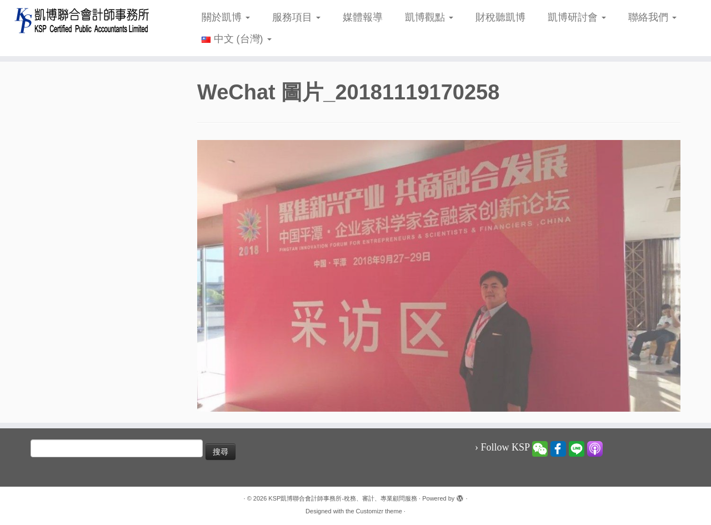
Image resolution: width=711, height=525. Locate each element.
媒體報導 (363, 17)
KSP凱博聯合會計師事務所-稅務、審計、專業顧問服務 (342, 498)
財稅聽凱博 (500, 17)
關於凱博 (226, 17)
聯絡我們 (652, 17)
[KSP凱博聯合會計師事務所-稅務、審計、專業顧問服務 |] (82, 20)
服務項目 (296, 17)
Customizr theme (379, 511)
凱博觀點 (429, 17)
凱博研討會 (577, 17)
